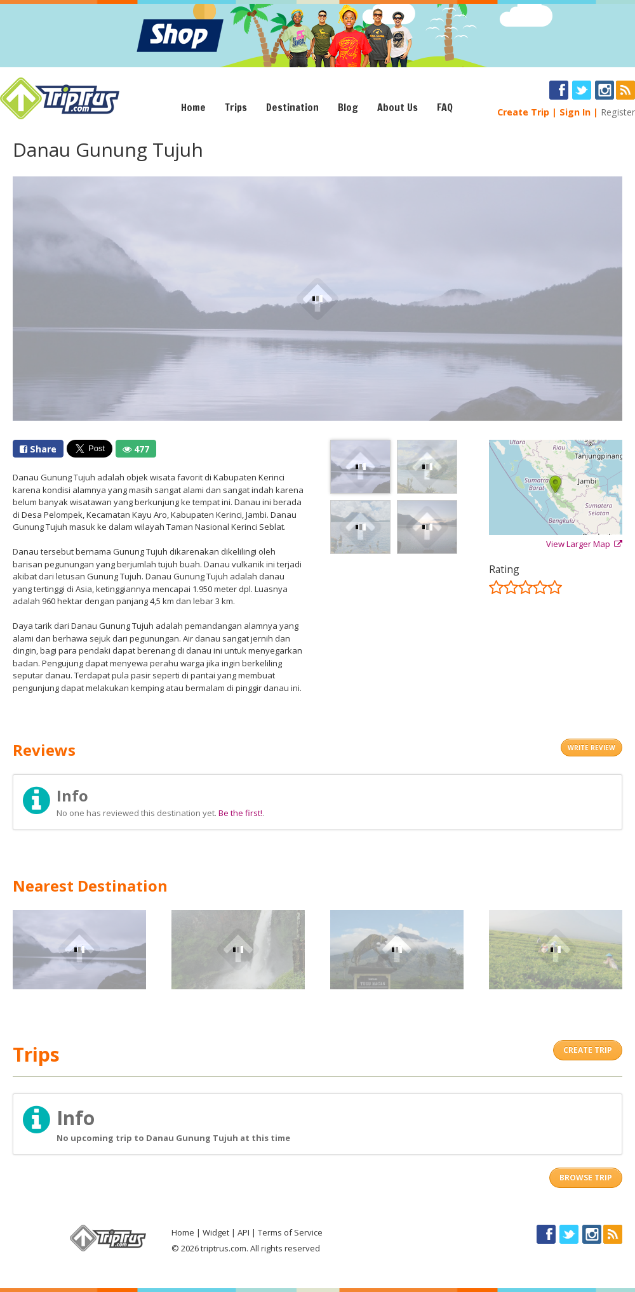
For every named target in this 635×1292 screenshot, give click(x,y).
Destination (292, 107)
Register (618, 112)
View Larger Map (584, 544)
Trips (236, 107)
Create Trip (523, 112)
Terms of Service (290, 1232)
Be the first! (240, 813)
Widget (216, 1232)
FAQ (445, 107)
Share (38, 449)
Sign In (575, 112)
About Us (397, 107)
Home (193, 107)
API (243, 1232)
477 (136, 449)
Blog (348, 107)
